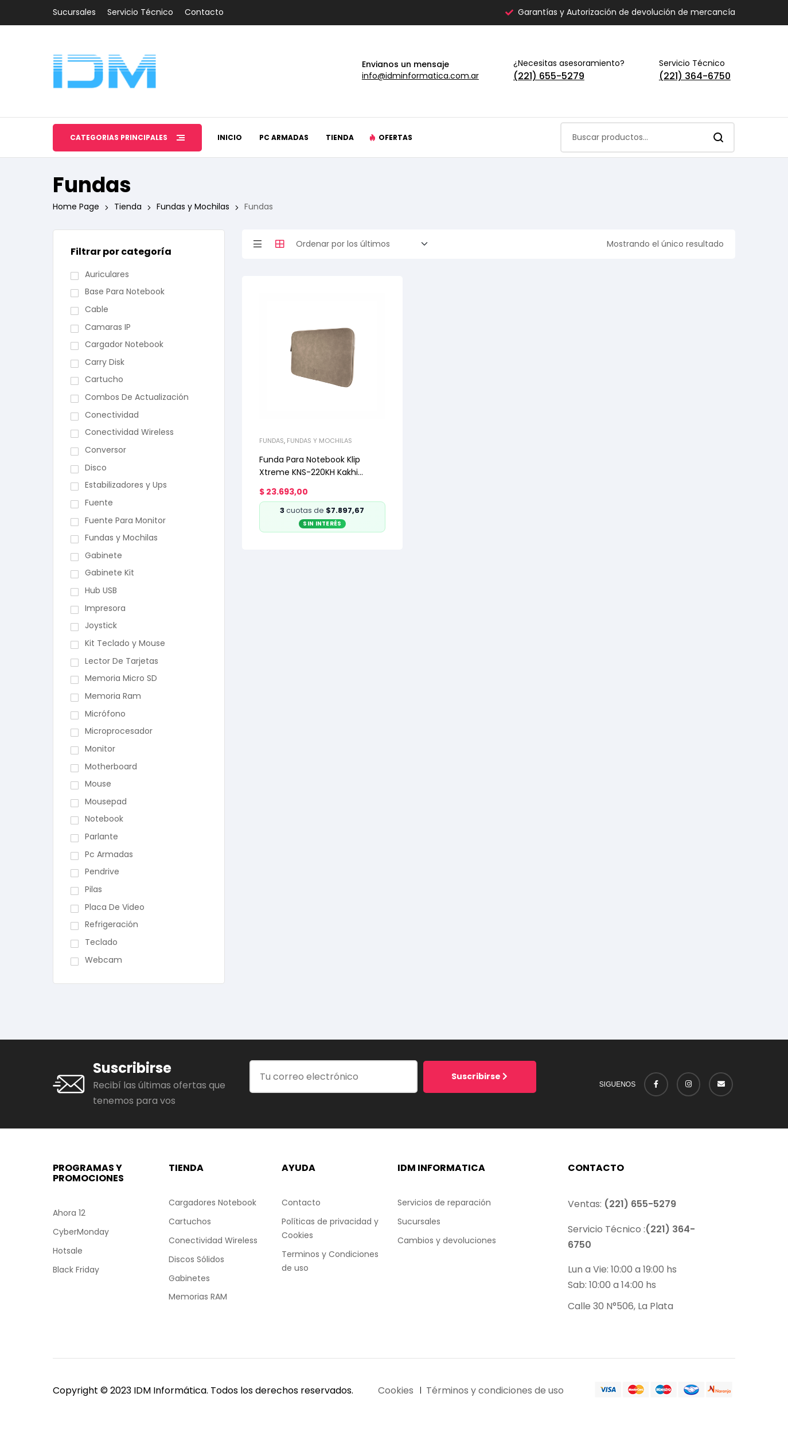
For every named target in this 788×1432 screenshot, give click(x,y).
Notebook (104, 818)
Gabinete (103, 555)
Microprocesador (119, 731)
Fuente (99, 502)
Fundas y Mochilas (193, 206)
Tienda (128, 206)
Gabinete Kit (109, 572)
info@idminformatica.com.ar (420, 75)
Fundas (271, 440)
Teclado (101, 942)
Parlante (101, 836)
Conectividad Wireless (129, 432)
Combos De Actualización (137, 397)
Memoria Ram (113, 696)
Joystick (101, 625)
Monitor (100, 748)
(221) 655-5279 (548, 76)
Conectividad (112, 415)
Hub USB (101, 590)
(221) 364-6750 (695, 76)
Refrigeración (111, 924)
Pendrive (102, 871)
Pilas (93, 889)
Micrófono (105, 713)
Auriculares (107, 274)
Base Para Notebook (125, 291)
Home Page (76, 206)
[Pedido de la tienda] (365, 244)
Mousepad (106, 801)
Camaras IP (108, 327)
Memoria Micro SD (121, 678)
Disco (96, 467)
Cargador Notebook (124, 344)
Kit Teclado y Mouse (125, 643)
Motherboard (111, 766)
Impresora (105, 608)
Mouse (98, 783)
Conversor (105, 450)
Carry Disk (104, 362)
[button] (390, 137)
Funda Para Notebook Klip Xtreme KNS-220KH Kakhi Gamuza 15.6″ (309, 472)
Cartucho (104, 379)
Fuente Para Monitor (125, 520)
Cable (96, 309)
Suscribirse (479, 1076)
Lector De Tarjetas (121, 661)
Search (719, 137)
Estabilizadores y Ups (126, 485)
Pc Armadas (109, 854)
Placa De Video (115, 907)
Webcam (103, 960)
